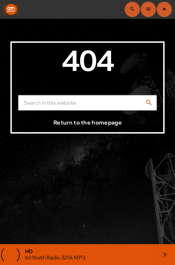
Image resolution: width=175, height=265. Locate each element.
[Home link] (11, 9)
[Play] (164, 9)
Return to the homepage (87, 122)
